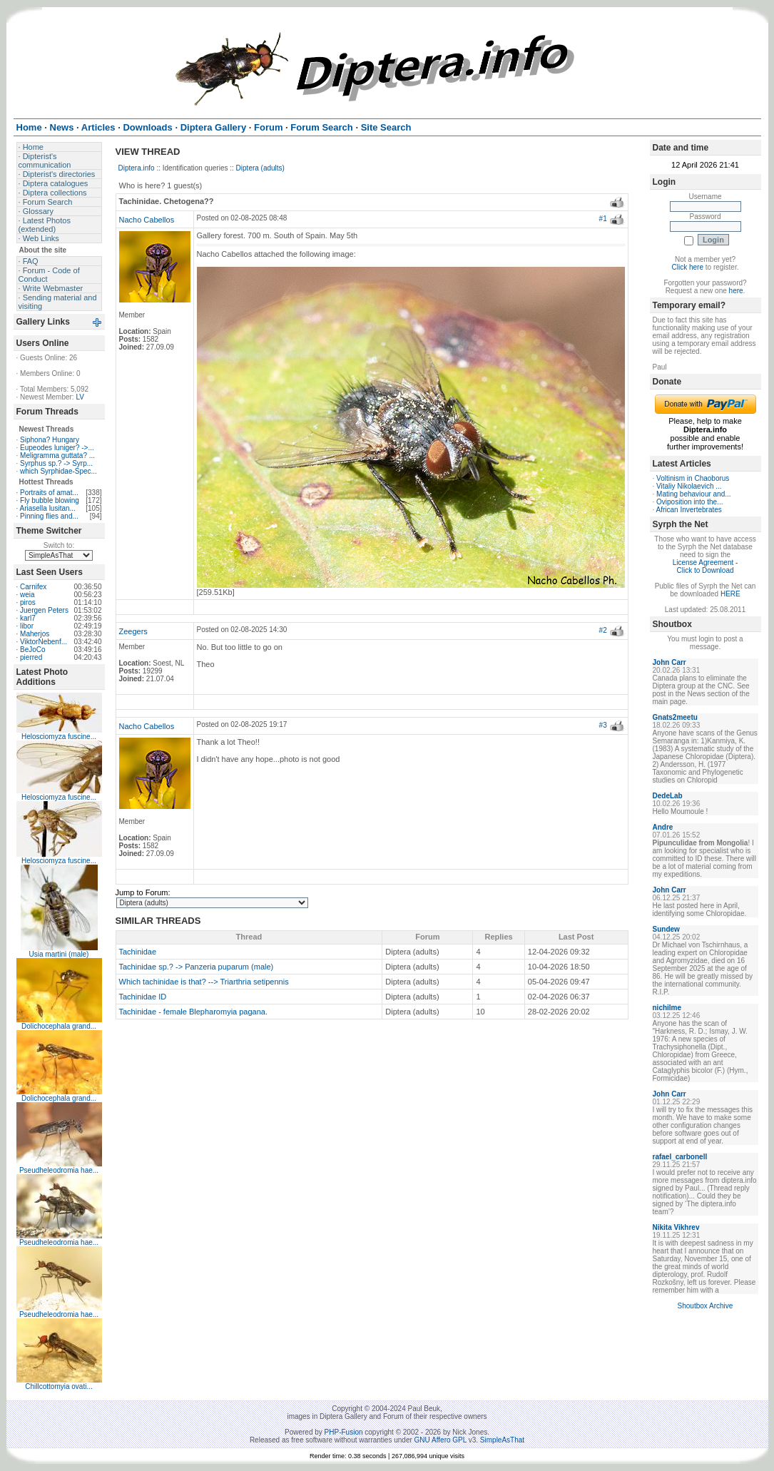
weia (27, 595)
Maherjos (34, 634)
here (736, 291)
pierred (31, 657)
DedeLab (668, 796)
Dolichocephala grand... (58, 1026)
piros (28, 602)
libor (27, 626)
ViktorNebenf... (43, 642)
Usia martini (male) (59, 954)
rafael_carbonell (680, 1157)
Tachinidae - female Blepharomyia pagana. (193, 1011)
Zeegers (133, 631)
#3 (603, 725)
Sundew (666, 929)
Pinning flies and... (49, 516)
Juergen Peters (44, 610)
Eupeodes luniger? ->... (57, 448)
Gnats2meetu (675, 717)
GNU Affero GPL (440, 1440)
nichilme (667, 1008)
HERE (730, 594)
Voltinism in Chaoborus (692, 478)
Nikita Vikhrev (676, 1227)
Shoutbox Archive (705, 1306)
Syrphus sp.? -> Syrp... (56, 463)
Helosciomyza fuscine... (58, 736)
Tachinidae (138, 951)
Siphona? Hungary (49, 440)
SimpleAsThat (502, 1440)
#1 (603, 219)
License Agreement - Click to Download (705, 566)
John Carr (669, 662)
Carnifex (33, 587)
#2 (603, 630)
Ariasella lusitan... (48, 508)
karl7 (28, 618)
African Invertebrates (689, 510)
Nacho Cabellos (147, 219)
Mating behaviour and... (693, 494)
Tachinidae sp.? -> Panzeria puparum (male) (196, 966)
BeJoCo (33, 649)
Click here (687, 267)
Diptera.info (136, 168)
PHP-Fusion (344, 1432)
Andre (663, 827)
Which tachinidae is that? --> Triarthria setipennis (204, 981)
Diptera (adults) (260, 168)
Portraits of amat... (49, 493)
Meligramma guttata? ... (57, 455)
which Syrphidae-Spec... (58, 471)
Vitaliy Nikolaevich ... (689, 486)
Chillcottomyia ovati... (58, 1386)
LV (80, 397)
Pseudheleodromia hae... (58, 1170)
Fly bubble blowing (49, 500)
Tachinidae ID (143, 996)
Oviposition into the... (689, 502)
